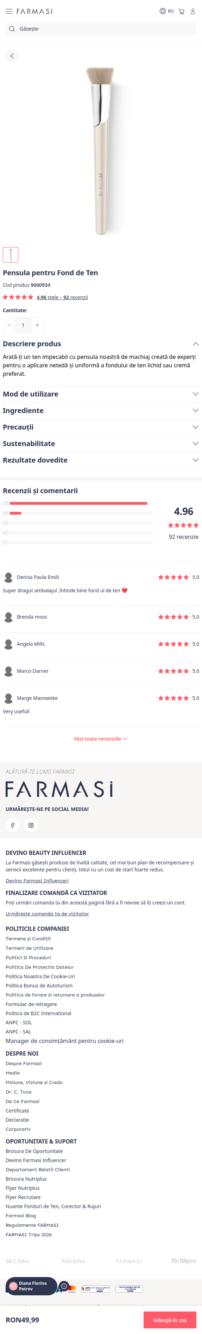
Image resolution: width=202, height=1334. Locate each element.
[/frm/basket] (181, 11)
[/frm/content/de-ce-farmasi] (22, 1101)
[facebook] (13, 825)
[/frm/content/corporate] (18, 1129)
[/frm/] (34, 11)
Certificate (17, 1111)
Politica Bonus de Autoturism (39, 985)
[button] (170, 1320)
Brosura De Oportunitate (34, 1151)
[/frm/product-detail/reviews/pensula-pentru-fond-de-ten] (101, 738)
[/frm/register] (37, 881)
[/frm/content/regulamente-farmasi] (32, 1225)
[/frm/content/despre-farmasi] (24, 1063)
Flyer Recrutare (23, 1197)
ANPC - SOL (19, 1022)
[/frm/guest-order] (47, 914)
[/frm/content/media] (13, 1073)
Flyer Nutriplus (23, 1188)
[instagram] (31, 825)
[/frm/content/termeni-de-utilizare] (29, 948)
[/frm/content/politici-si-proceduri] (28, 958)
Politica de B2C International (38, 1013)
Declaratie (17, 1120)
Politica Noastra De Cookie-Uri (40, 976)
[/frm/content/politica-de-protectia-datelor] (40, 967)
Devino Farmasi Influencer (36, 1160)
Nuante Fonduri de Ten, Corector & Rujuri (53, 1206)
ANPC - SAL (18, 1032)
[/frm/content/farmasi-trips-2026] (29, 1235)
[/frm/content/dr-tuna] (18, 1092)
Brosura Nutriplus (26, 1179)
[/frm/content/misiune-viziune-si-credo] (34, 1082)
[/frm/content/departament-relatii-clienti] (38, 1170)
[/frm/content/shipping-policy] (55, 995)
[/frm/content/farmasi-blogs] (21, 1216)
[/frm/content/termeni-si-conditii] (28, 939)
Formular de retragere (31, 1004)
